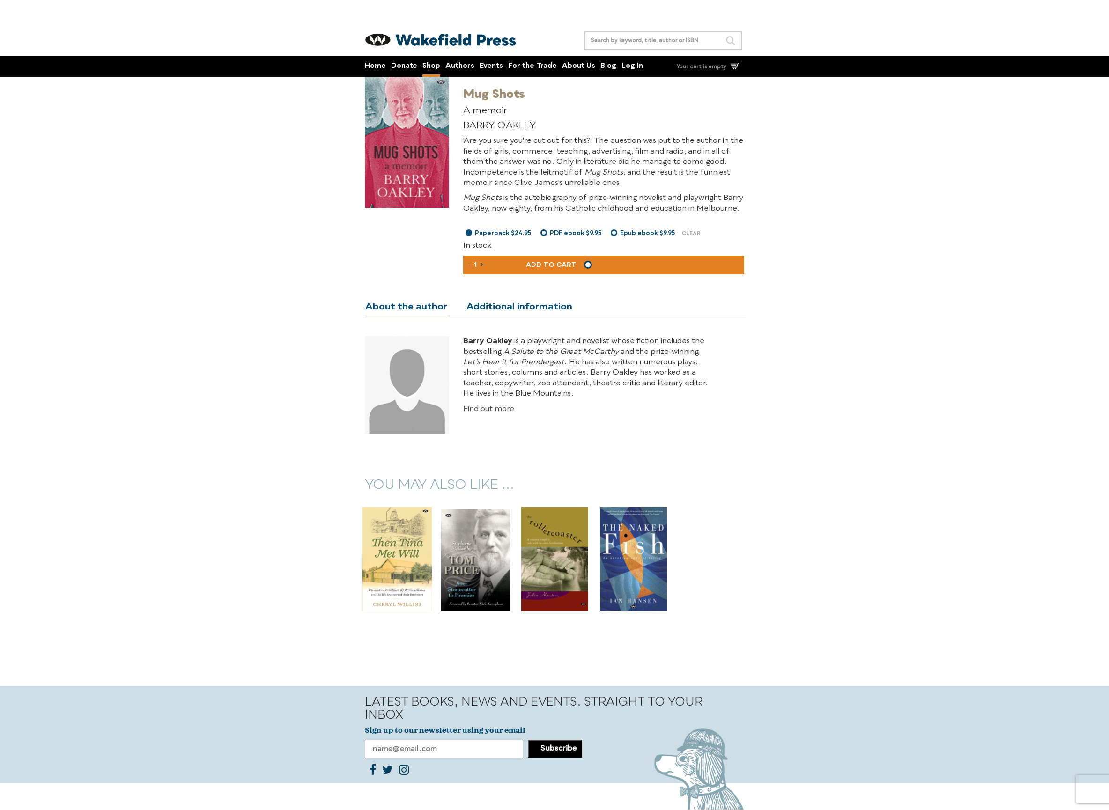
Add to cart (551, 265)
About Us (578, 66)
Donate (404, 66)
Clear (691, 233)
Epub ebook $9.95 (647, 233)
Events (491, 66)
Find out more (488, 409)
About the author (406, 307)
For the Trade (532, 66)
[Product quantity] (475, 265)
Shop (431, 66)
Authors (459, 66)
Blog (608, 66)
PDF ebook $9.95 (575, 233)
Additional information (518, 307)
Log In (632, 66)
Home (375, 66)
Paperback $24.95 (503, 233)
